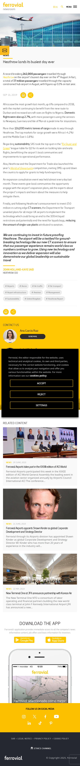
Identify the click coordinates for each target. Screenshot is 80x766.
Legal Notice (25, 738)
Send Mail (32, 336)
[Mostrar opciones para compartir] (30, 95)
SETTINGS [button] (41, 405)
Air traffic (37, 286)
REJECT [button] (41, 394)
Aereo (23, 286)
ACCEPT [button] (41, 383)
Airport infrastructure (15, 292)
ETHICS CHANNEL (40, 748)
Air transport (54, 286)
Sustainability (12, 299)
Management (53, 292)
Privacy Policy (42, 738)
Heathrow (8, 77)
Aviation (36, 292)
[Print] (23, 95)
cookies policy (38, 375)
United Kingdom (32, 299)
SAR (13, 738)
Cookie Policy (61, 738)
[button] (62, 6)
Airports (9, 286)
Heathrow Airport (54, 299)
